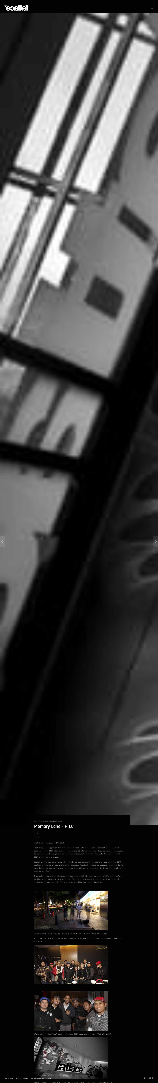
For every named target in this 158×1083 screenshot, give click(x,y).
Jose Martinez (49, 821)
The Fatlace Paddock (37, 1078)
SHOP (17, 1078)
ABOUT (49, 1078)
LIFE (35, 821)
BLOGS (12, 1078)
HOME (5, 1078)
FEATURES (25, 1078)
